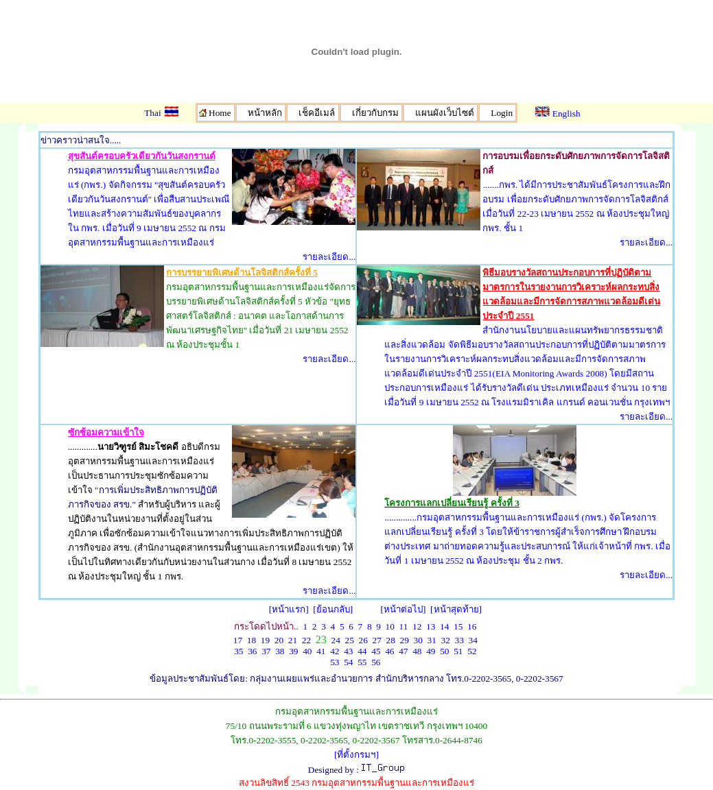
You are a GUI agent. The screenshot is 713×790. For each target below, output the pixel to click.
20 (278, 640)
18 (251, 640)
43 (348, 651)
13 (430, 626)
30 (417, 640)
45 (375, 651)
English (557, 113)
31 (431, 640)
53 (334, 662)
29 (403, 640)
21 (292, 640)
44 (362, 651)
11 (403, 626)
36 (252, 651)
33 (458, 640)
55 (362, 662)
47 (403, 651)
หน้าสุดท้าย (456, 609)
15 (458, 626)
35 (238, 651)
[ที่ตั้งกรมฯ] (356, 755)
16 (471, 626)
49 (430, 651)
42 (334, 651)
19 (265, 640)
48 (416, 651)
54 (348, 662)
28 (390, 640)
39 (293, 651)
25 (348, 640)
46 (389, 651)
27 (376, 640)
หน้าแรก (288, 609)
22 (306, 640)
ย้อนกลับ (333, 609)
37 (265, 651)
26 (362, 640)
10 (390, 626)
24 (335, 640)
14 (444, 626)
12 (416, 626)
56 (375, 662)
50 (444, 651)
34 (472, 640)
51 (458, 651)
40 (307, 651)
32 (445, 640)
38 (279, 651)
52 (471, 651)
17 (237, 640)
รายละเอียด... (329, 257)
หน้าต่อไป (403, 609)
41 (320, 651)
